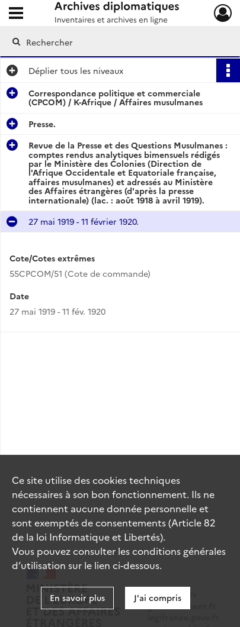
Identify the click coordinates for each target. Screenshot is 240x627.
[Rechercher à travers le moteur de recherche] (117, 42)
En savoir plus (77, 597)
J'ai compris (157, 597)
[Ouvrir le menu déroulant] (16, 14)
